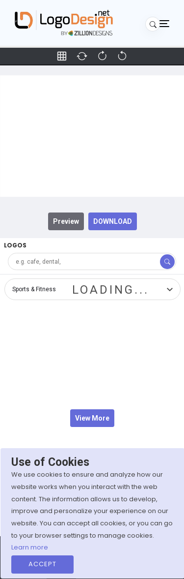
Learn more (29, 547)
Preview (66, 221)
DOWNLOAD (112, 221)
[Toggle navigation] (164, 23)
